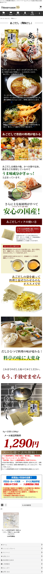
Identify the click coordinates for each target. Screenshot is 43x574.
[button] (32, 13)
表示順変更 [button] (26, 505)
